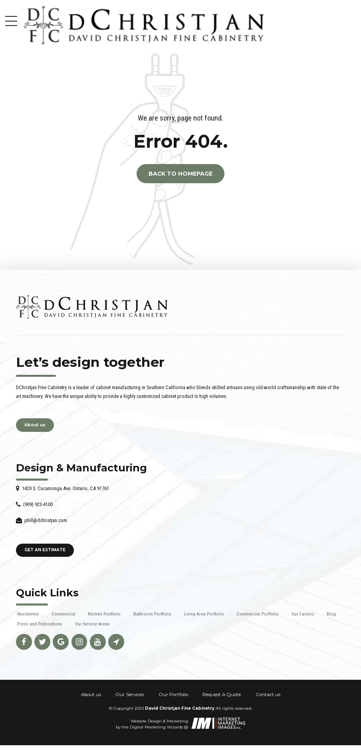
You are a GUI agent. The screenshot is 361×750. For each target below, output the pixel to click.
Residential (28, 614)
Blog (331, 614)
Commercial (63, 614)
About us (91, 694)
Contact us (268, 694)
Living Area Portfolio (204, 614)
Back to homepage (180, 173)
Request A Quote (221, 694)
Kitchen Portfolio (104, 614)
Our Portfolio (173, 694)
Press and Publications (39, 624)
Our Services (129, 694)
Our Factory (303, 614)
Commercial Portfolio (257, 614)
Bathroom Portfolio (152, 614)
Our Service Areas (92, 624)
